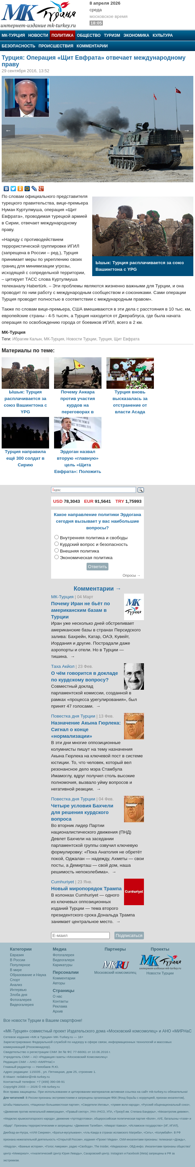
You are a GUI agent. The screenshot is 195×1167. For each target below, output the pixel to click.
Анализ (16, 985)
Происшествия (55, 46)
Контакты (60, 1001)
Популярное (20, 965)
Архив (58, 1011)
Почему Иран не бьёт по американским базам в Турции (80, 610)
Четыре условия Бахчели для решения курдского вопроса (82, 812)
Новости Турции (81, 339)
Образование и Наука (28, 975)
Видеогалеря (63, 960)
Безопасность (18, 46)
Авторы (59, 983)
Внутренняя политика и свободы (94, 537)
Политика (62, 35)
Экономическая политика (86, 557)
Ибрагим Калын (26, 339)
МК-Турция (13, 35)
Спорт (15, 980)
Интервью (18, 990)
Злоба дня (18, 995)
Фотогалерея (21, 1000)
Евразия (17, 955)
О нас (57, 996)
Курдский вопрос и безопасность (94, 544)
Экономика (136, 35)
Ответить (97, 566)
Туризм (112, 35)
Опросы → (132, 575)
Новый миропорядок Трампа (86, 888)
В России (17, 960)
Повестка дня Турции (74, 716)
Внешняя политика (79, 551)
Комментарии (92, 46)
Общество (89, 35)
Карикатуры (62, 965)
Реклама (60, 1006)
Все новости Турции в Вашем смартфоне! (42, 1020)
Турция (105, 339)
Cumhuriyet (63, 881)
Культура (163, 35)
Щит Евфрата (127, 339)
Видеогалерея (21, 1005)
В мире (16, 970)
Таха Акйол (63, 666)
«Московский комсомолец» (132, 1031)
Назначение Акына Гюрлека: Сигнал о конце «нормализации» (86, 729)
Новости (38, 35)
